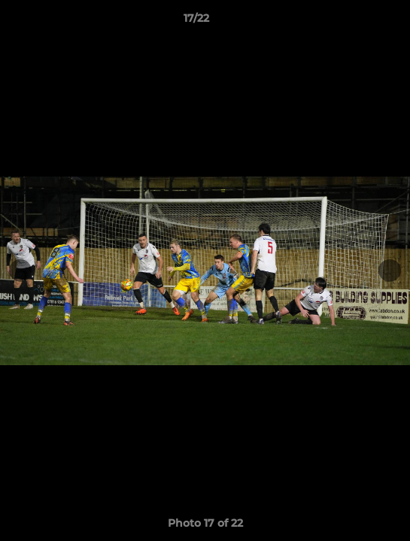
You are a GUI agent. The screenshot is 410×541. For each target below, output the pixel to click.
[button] (356, 22)
